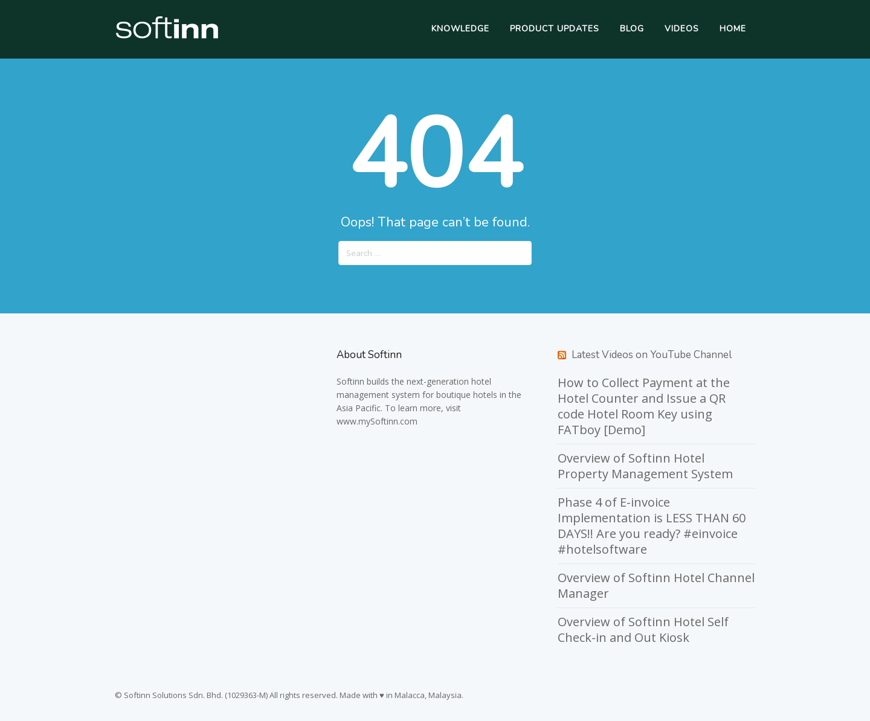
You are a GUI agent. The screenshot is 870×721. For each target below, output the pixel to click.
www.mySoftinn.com (377, 421)
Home (733, 28)
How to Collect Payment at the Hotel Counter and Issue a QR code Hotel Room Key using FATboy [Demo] (644, 406)
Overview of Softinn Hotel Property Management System (645, 466)
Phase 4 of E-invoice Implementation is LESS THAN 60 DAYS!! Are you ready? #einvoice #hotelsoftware (652, 525)
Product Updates (554, 28)
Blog (632, 28)
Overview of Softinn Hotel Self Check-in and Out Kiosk (643, 630)
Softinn (350, 381)
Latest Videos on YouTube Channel (652, 355)
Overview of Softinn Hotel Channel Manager (656, 585)
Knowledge (460, 28)
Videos (682, 28)
